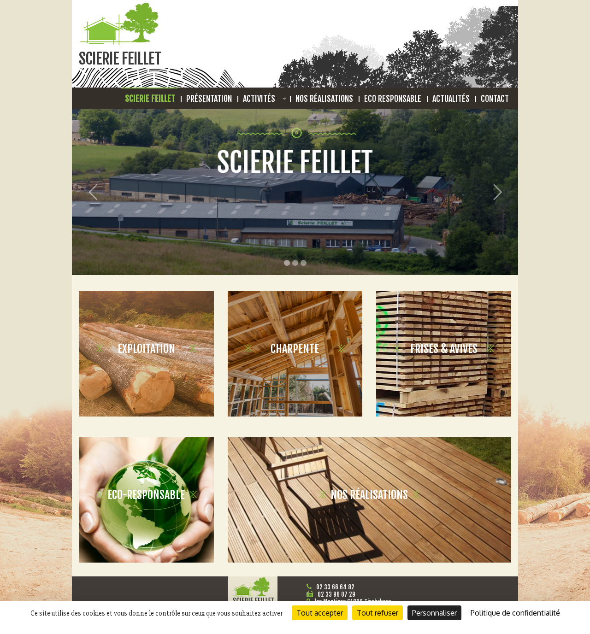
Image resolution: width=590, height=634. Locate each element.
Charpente (295, 349)
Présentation (209, 99)
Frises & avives (444, 349)
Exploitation (146, 349)
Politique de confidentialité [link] (515, 612)
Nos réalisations (324, 99)
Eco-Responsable (146, 495)
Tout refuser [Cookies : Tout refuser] (377, 612)
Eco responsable (392, 99)
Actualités (451, 99)
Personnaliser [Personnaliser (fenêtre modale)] (434, 612)
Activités (259, 99)
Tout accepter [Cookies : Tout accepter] (319, 612)
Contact (495, 99)
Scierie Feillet (150, 99)
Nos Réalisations (369, 495)
